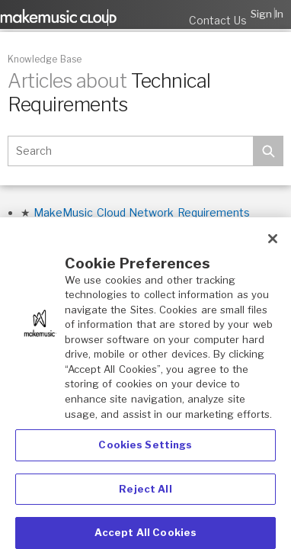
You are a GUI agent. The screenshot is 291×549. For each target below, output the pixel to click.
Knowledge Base (45, 59)
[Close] (272, 241)
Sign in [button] (267, 14)
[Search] (130, 151)
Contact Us (218, 20)
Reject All (145, 492)
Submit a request (171, 13)
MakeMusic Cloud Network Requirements (141, 212)
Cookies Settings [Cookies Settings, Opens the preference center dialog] (145, 447)
